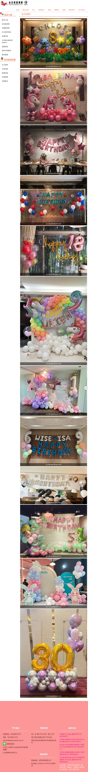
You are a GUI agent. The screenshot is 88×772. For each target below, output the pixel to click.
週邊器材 (5, 46)
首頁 (17, 10)
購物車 (56, 10)
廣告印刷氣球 (6, 50)
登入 (33, 10)
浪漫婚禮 (5, 77)
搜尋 (49, 10)
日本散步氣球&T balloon (7, 41)
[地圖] (5, 749)
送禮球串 (5, 36)
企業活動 (5, 69)
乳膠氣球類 (6, 28)
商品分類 (26, 10)
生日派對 (5, 65)
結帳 (63, 10)
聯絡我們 (72, 10)
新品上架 (5, 20)
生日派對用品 (6, 32)
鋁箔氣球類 (6, 24)
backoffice (81, 10)
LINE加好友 (10, 744)
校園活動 (5, 73)
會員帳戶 (41, 10)
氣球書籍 (5, 54)
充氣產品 (5, 81)
